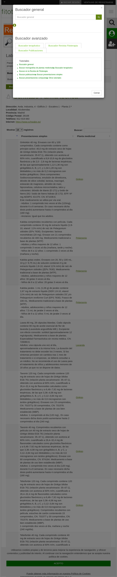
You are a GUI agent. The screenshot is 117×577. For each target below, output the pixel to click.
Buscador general (26, 64)
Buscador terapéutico (64, 68)
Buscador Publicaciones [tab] (30, 50)
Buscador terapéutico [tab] (29, 45)
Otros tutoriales (55, 78)
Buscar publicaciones (27, 74)
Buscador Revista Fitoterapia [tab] (63, 45)
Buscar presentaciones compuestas (33, 78)
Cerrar (97, 93)
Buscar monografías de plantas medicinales (37, 68)
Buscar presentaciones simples (49, 74)
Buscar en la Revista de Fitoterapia (33, 71)
